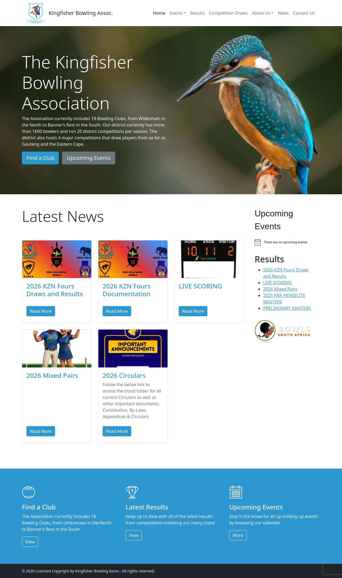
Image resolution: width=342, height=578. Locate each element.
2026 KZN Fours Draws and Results (54, 290)
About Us (261, 13)
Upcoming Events (88, 157)
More (238, 535)
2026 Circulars (124, 375)
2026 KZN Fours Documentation (126, 290)
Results (197, 13)
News (283, 13)
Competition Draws (228, 13)
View (30, 542)
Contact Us (304, 13)
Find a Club (40, 157)
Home (159, 13)
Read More (41, 311)
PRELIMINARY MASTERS (287, 308)
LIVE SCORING (200, 286)
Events (176, 13)
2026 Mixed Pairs (52, 375)
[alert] (285, 242)
